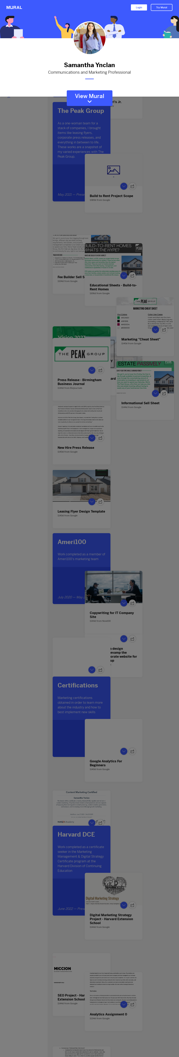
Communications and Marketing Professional (89, 72)
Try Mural (161, 7)
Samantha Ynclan (89, 65)
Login (139, 7)
